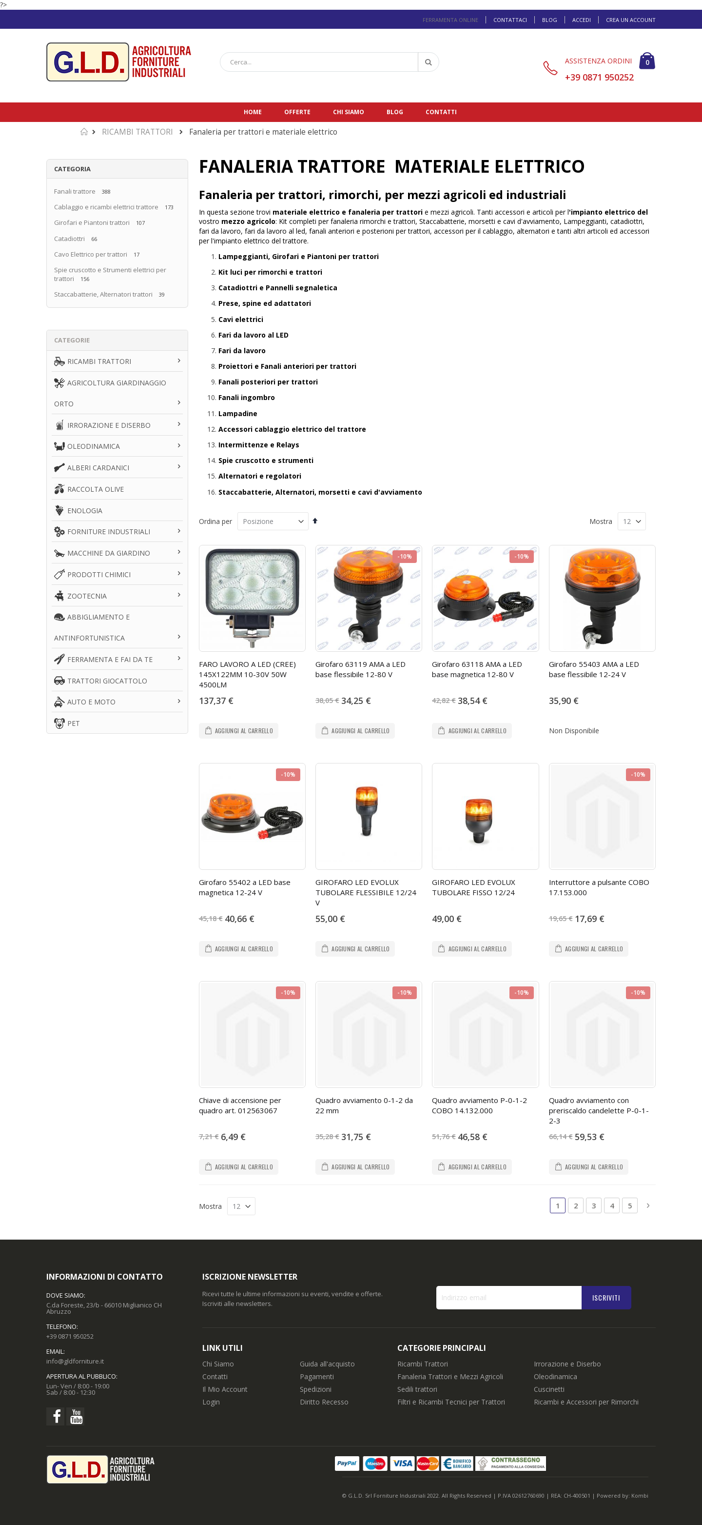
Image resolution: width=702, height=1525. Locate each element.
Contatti (441, 112)
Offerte (297, 112)
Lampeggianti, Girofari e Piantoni (278, 256)
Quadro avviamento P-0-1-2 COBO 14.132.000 (479, 1105)
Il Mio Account (225, 1389)
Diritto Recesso (324, 1401)
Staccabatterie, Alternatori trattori (103, 294)
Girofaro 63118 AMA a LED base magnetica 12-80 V (477, 669)
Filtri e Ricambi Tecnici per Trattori (451, 1401)
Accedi (581, 19)
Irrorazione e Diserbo (567, 1363)
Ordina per (215, 521)
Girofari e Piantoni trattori (92, 222)
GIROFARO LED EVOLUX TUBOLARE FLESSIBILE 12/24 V (365, 892)
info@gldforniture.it (75, 1361)
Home (253, 112)
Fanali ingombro (246, 397)
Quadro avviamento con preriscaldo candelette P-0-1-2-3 (599, 1110)
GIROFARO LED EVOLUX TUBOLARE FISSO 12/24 (473, 887)
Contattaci (510, 19)
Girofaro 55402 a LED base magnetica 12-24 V (245, 887)
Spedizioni (316, 1389)
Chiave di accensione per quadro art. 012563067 (240, 1105)
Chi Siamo (218, 1363)
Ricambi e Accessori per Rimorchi (586, 1401)
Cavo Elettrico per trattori (90, 254)
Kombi (639, 1495)
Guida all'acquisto (327, 1363)
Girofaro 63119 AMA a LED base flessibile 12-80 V (360, 669)
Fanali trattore (75, 191)
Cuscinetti (549, 1389)
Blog (549, 19)
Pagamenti (317, 1376)
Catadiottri (69, 238)
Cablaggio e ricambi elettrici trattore (106, 206)
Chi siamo (348, 112)
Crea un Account (631, 19)
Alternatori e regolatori (259, 476)
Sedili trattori (417, 1389)
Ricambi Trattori (422, 1363)
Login (211, 1401)
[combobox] (329, 62)
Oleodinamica (555, 1376)
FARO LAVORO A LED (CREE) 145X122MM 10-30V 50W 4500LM (247, 674)
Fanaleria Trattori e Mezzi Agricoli (450, 1376)
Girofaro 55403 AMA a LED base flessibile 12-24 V (594, 669)
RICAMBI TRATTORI (137, 132)
